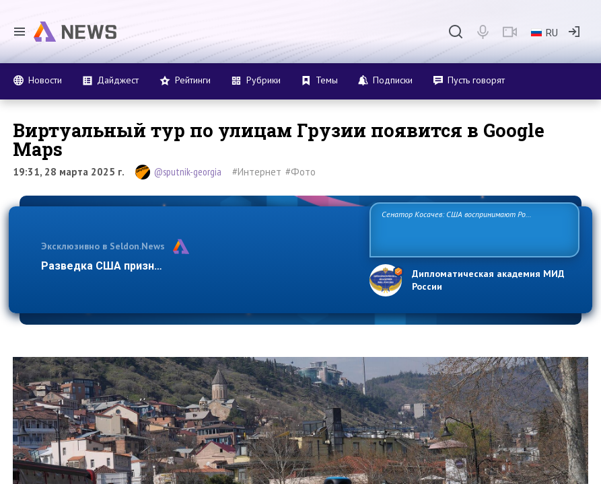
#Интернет (256, 171)
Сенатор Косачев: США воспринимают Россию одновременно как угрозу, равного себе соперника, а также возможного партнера (470, 229)
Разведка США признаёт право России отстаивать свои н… (198, 265)
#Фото (300, 171)
